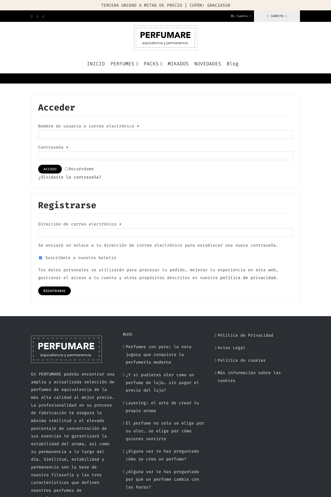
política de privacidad (248, 277)
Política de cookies (242, 360)
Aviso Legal (231, 347)
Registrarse (54, 291)
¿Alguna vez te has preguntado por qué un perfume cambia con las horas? (162, 479)
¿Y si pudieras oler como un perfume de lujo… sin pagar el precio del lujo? (162, 382)
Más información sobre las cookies (249, 376)
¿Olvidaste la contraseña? (69, 177)
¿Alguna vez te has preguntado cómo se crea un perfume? (162, 455)
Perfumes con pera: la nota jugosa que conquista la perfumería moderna (158, 354)
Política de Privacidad (245, 335)
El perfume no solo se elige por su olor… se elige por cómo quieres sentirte (165, 430)
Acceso (50, 169)
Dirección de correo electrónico (80, 224)
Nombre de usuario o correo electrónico (88, 126)
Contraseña (53, 147)
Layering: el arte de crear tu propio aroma (162, 406)
